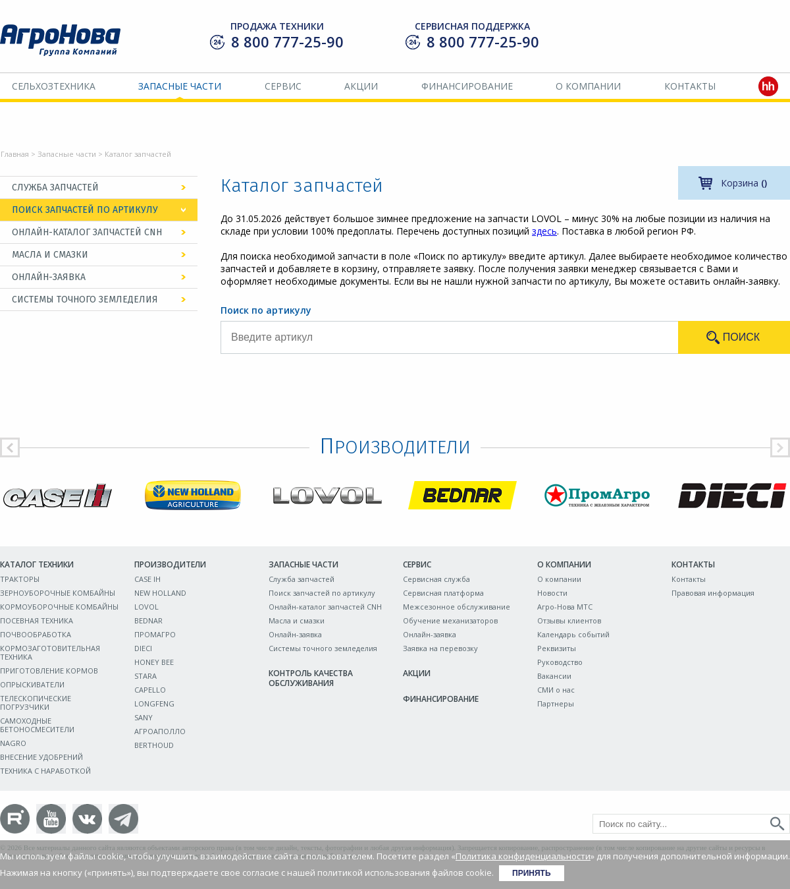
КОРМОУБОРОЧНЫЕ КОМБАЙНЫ (59, 606)
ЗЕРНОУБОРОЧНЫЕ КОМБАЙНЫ (57, 592)
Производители (170, 564)
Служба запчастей (55, 187)
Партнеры (555, 703)
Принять (531, 873)
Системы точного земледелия (85, 299)
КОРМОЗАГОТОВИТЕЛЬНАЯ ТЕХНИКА (50, 652)
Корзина (744, 183)
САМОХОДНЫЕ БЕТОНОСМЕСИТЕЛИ (37, 724)
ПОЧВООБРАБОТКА (35, 634)
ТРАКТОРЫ (20, 579)
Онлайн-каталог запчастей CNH (87, 232)
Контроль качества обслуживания (311, 678)
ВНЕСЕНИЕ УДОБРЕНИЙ (41, 757)
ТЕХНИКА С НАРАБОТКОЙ (45, 770)
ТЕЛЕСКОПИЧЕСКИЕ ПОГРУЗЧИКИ (35, 702)
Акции (361, 86)
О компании (588, 86)
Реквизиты (556, 648)
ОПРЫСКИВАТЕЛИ (32, 684)
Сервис (283, 86)
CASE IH (147, 579)
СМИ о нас (556, 689)
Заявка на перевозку (440, 648)
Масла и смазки (50, 254)
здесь (544, 231)
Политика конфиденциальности (523, 856)
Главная (15, 154)
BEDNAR (148, 620)
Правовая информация (713, 592)
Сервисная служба (436, 579)
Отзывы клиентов (569, 620)
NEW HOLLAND (160, 592)
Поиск (741, 337)
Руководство (560, 662)
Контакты (690, 86)
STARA (145, 676)
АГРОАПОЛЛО (160, 731)
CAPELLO (150, 689)
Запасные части (179, 86)
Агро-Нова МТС (564, 606)
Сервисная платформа (443, 592)
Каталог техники (37, 564)
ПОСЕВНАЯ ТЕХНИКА (36, 620)
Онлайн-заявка (49, 277)
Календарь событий (573, 634)
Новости (552, 592)
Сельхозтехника (53, 86)
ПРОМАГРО (155, 634)
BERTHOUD (154, 745)
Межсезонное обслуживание (456, 606)
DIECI (143, 648)
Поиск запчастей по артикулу (85, 209)
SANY (143, 717)
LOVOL (146, 606)
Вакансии (554, 676)
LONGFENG (154, 703)
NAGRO (13, 743)
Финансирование (467, 86)
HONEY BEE (154, 662)
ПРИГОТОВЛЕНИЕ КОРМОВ (49, 670)
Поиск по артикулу (266, 310)
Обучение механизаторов (450, 620)
